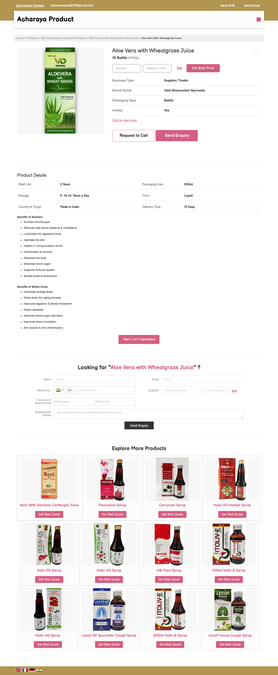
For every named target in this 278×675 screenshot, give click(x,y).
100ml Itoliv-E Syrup (229, 570)
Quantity (153, 390)
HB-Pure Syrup (168, 570)
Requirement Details (43, 414)
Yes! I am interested (139, 339)
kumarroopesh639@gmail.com (72, 5)
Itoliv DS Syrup (49, 570)
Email (155, 379)
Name (47, 379)
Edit (179, 68)
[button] (30, 6)
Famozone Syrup (112, 505)
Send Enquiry (177, 135)
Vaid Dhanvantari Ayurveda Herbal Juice (113, 38)
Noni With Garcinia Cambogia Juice (49, 505)
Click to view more (124, 120)
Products (32, 38)
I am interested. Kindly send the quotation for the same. (148, 414)
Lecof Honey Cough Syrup (230, 635)
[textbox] (157, 68)
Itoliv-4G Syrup (47, 635)
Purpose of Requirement (43, 402)
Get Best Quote (49, 514)
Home (19, 38)
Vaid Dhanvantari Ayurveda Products (63, 38)
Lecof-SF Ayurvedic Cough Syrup (109, 635)
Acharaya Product (45, 19)
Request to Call (133, 135)
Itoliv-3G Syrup (109, 570)
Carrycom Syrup (172, 505)
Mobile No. (44, 390)
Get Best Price (203, 68)
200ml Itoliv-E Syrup (170, 635)
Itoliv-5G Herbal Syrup (232, 505)
